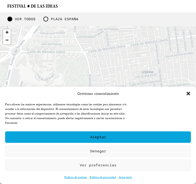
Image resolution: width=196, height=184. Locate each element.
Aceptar (98, 137)
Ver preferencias (98, 165)
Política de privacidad (103, 177)
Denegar (98, 151)
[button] (188, 93)
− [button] (7, 40)
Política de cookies (75, 177)
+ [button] (7, 33)
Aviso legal (125, 177)
